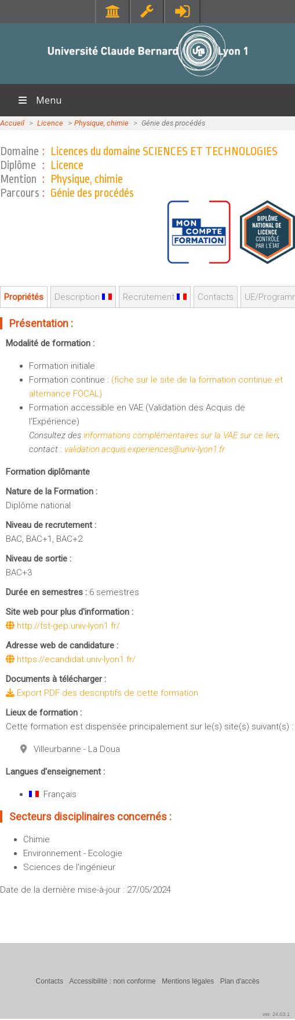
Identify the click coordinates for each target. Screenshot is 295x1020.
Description (83, 297)
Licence (50, 123)
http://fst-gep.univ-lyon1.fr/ (63, 626)
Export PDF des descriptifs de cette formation (102, 693)
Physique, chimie (101, 123)
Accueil (12, 123)
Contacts (216, 297)
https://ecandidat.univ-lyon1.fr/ (71, 659)
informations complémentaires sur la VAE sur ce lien (180, 435)
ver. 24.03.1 (276, 1014)
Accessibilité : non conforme (112, 981)
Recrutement (155, 297)
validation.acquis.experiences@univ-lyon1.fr (144, 449)
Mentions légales (188, 981)
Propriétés (23, 297)
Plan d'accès (240, 981)
